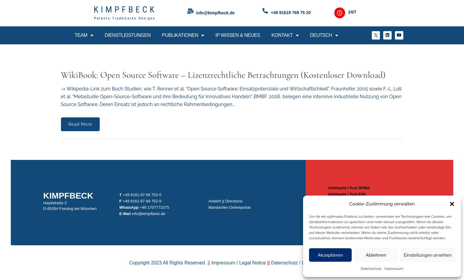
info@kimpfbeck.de (215, 12)
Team (83, 35)
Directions (234, 201)
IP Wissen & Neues (237, 35)
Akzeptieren (330, 255)
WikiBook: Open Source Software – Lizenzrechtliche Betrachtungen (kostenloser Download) (223, 75)
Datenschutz (371, 269)
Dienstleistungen (127, 35)
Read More (80, 124)
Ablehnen (376, 255)
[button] (452, 204)
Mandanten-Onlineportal (230, 207)
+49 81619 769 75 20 (291, 12)
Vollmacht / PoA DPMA (347, 188)
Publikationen (183, 35)
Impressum (394, 269)
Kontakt (285, 35)
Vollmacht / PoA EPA (345, 194)
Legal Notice (252, 267)
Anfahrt (215, 201)
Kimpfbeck (72, 195)
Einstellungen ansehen (428, 255)
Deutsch (324, 35)
